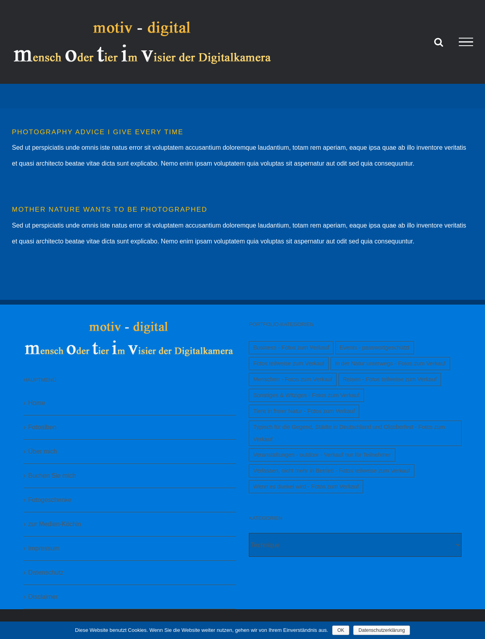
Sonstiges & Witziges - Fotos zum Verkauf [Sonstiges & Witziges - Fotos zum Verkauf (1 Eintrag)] (306, 395)
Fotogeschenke (49, 499)
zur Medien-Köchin (54, 524)
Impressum (44, 548)
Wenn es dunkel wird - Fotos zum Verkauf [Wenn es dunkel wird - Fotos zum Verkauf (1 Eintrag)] (306, 486)
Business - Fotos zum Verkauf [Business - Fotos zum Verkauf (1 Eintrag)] (291, 347)
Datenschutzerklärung (381, 630)
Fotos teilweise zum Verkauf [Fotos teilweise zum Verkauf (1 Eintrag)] (288, 363)
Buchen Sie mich (52, 475)
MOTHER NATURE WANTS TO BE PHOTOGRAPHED (110, 209)
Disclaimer (43, 596)
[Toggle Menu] (466, 42)
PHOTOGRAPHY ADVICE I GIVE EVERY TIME (97, 132)
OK (340, 630)
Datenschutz (46, 572)
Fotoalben (42, 427)
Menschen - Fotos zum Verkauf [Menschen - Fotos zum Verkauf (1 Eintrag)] (292, 379)
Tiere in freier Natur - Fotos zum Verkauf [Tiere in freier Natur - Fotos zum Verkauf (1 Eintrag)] (304, 411)
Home (36, 403)
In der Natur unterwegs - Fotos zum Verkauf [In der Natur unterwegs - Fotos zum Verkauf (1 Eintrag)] (390, 363)
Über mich (42, 451)
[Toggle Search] (438, 41)
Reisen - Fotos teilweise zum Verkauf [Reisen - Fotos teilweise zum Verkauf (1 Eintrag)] (390, 379)
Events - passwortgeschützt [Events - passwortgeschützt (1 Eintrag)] (375, 347)
